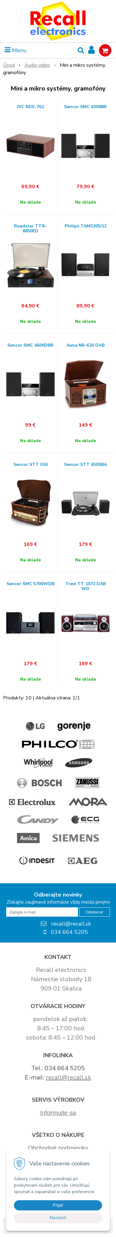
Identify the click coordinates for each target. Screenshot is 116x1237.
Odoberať (94, 912)
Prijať (58, 1205)
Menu (16, 50)
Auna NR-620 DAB (86, 345)
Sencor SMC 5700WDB (30, 583)
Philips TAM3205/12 (85, 226)
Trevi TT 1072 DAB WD (85, 586)
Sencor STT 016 (30, 464)
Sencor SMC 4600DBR (30, 345)
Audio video (37, 65)
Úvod (9, 65)
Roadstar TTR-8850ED (30, 229)
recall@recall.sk (68, 1077)
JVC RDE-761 (30, 106)
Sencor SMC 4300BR (85, 106)
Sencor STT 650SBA (85, 464)
